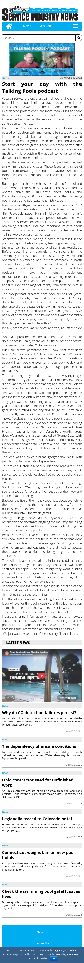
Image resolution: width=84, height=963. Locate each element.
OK (53, 958)
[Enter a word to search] (39, 37)
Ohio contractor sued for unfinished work (37, 782)
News (27, 26)
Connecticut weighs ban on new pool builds (38, 855)
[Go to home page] (9, 26)
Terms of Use (42, 943)
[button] (78, 37)
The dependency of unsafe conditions (39, 746)
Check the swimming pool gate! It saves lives (41, 894)
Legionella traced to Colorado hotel (37, 818)
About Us (42, 932)
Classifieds (45, 26)
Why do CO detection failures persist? (39, 712)
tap (75, 26)
